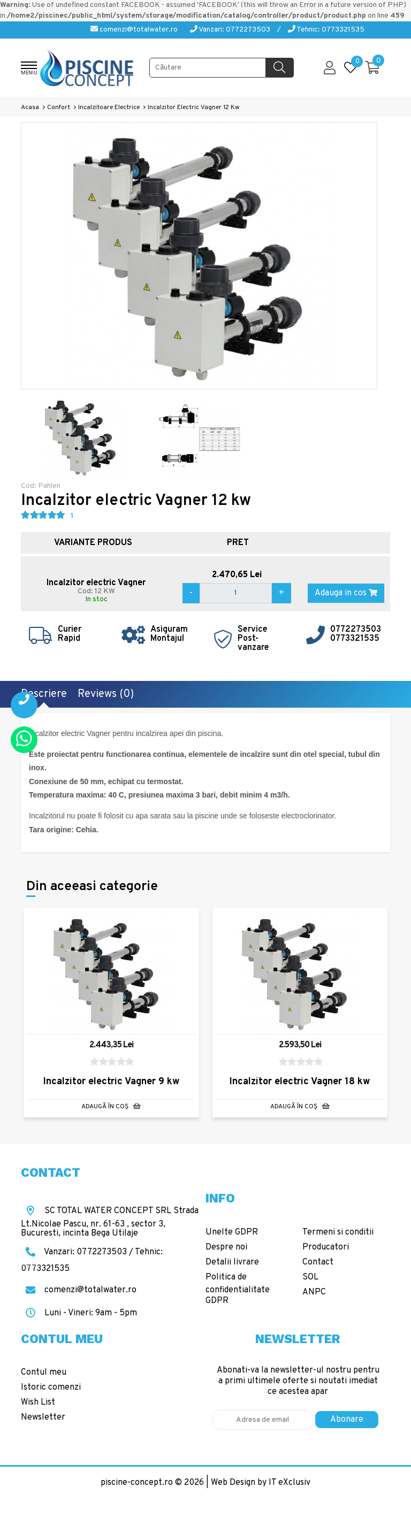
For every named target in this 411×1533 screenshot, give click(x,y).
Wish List (38, 1402)
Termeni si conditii (338, 1232)
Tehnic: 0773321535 (326, 29)
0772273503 (355, 629)
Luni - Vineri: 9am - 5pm (79, 1313)
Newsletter (43, 1417)
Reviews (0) (106, 694)
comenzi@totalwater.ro (134, 29)
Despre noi (226, 1247)
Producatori (325, 1247)
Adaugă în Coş (111, 1106)
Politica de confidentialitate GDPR (238, 1289)
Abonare (346, 1419)
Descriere (44, 694)
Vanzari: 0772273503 (230, 29)
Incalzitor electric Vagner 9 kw (111, 1082)
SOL (310, 1277)
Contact (317, 1262)
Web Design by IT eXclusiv (260, 1482)
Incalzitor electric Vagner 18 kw (300, 1082)
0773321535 (354, 638)
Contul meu (43, 1372)
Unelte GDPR (232, 1232)
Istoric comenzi (51, 1387)
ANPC (314, 1292)
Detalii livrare (232, 1262)
